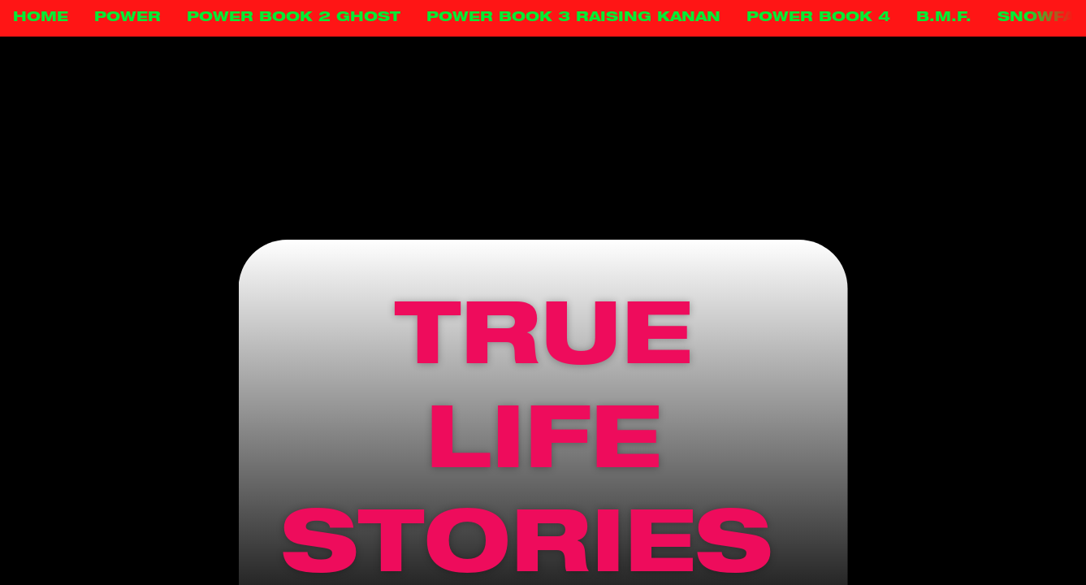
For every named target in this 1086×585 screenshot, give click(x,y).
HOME (40, 18)
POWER (127, 18)
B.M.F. (943, 18)
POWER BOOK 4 (818, 18)
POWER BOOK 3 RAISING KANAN (573, 18)
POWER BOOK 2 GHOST (293, 18)
